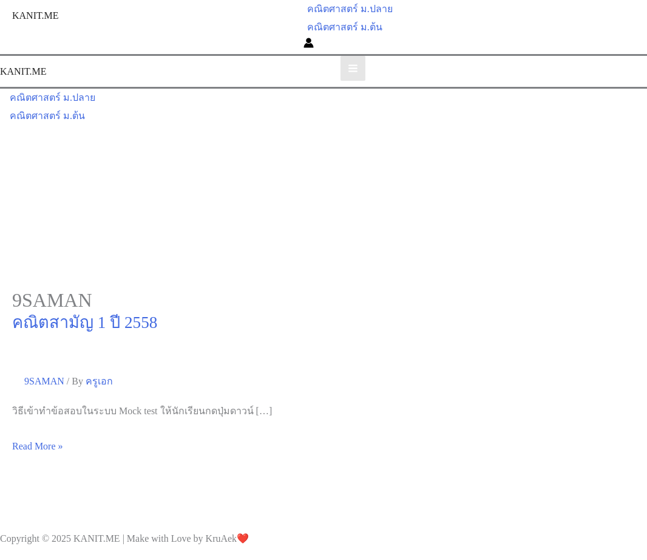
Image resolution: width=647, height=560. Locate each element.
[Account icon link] (308, 44)
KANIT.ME (35, 15)
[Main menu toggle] (352, 68)
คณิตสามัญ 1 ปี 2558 (84, 322)
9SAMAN (44, 381)
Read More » (37, 446)
